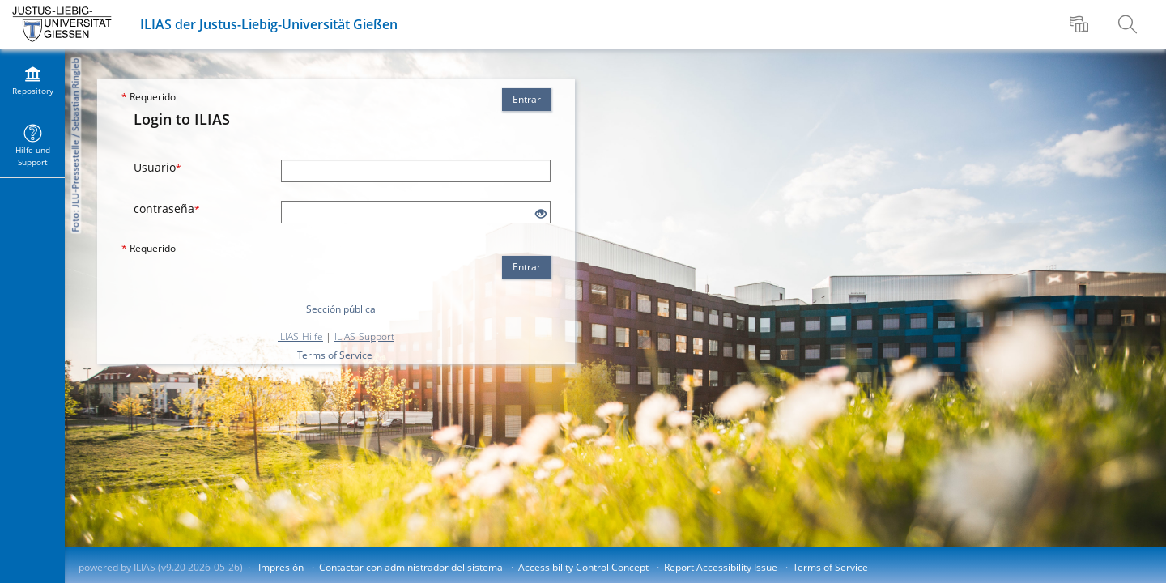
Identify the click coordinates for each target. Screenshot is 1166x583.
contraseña (167, 208)
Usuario (157, 167)
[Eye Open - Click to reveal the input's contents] (541, 214)
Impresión (281, 567)
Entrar (527, 99)
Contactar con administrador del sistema (411, 567)
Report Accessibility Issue (720, 567)
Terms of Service (334, 355)
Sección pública (341, 309)
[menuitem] (1081, 24)
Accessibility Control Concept (583, 567)
